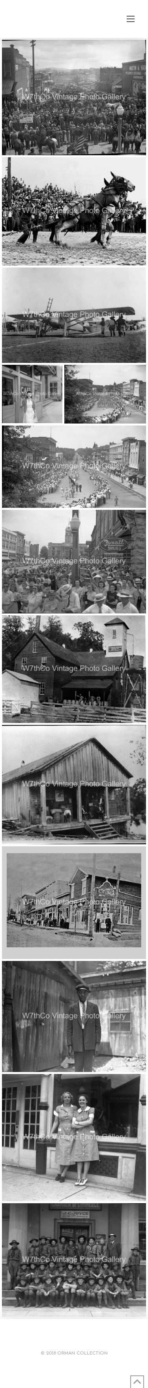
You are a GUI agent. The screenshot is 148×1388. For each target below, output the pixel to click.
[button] (130, 18)
